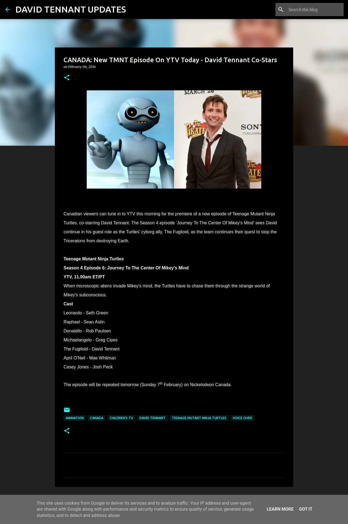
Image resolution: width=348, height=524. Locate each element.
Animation (75, 418)
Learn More (280, 509)
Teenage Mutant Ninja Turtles (199, 418)
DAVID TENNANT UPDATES (70, 9)
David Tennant (152, 418)
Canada (96, 418)
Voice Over (242, 418)
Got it (305, 509)
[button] (67, 78)
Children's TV (121, 418)
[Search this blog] (315, 9)
